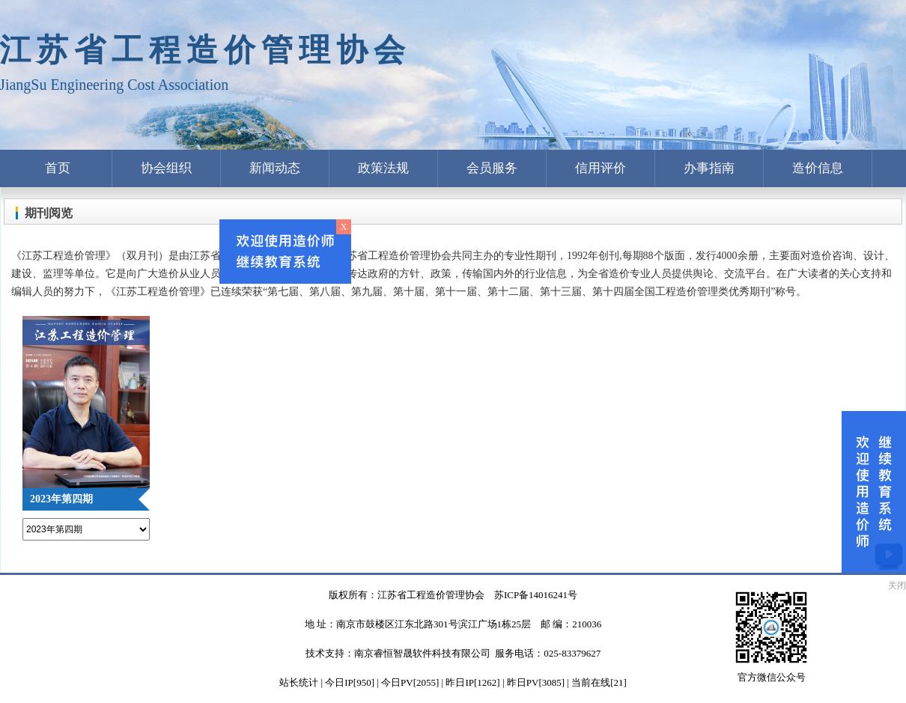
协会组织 (166, 168)
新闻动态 (274, 168)
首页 (57, 168)
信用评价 (600, 168)
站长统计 (298, 682)
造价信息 (817, 168)
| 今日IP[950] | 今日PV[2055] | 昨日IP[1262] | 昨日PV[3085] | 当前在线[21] (472, 682)
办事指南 (709, 168)
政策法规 (383, 168)
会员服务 (491, 168)
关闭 (897, 585)
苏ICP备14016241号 (535, 594)
